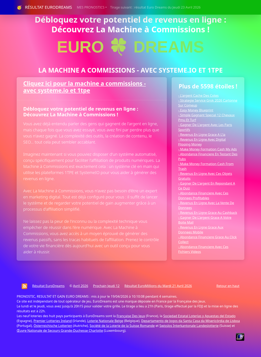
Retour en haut (227, 286)
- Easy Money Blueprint (195, 110)
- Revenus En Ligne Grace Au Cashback (207, 212)
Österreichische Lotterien (53, 325)
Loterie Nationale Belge (105, 321)
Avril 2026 (80, 286)
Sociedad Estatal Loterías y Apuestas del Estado (199, 316)
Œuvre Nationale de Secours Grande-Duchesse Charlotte (60, 330)
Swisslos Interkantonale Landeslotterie (189, 325)
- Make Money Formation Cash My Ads (207, 149)
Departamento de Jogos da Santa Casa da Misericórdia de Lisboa (190, 321)
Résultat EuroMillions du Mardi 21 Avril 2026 (158, 286)
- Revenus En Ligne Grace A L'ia (201, 134)
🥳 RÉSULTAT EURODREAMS (44, 7)
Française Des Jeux (131, 316)
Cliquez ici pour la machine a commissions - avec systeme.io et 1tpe (84, 86)
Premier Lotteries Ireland (52, 321)
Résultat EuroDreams (48, 286)
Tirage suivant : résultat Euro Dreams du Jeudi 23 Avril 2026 (155, 7)
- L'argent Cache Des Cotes (198, 95)
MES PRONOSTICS (90, 7)
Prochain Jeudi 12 (106, 286)
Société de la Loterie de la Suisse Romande (122, 325)
